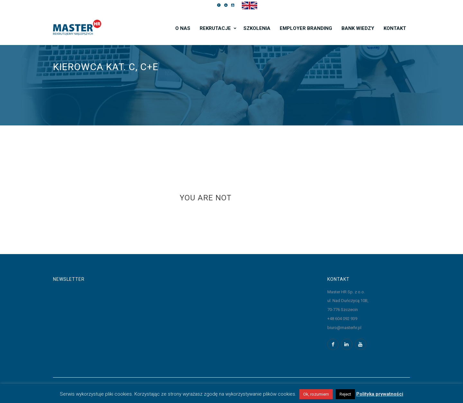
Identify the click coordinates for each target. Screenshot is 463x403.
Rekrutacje (215, 28)
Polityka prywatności (379, 394)
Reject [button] (345, 394)
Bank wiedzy (357, 28)
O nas (182, 28)
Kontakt (395, 28)
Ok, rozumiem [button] (316, 394)
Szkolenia (256, 28)
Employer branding (306, 28)
